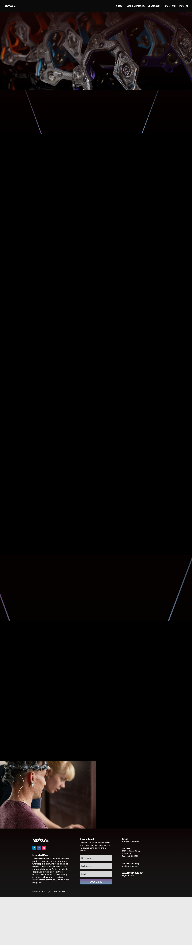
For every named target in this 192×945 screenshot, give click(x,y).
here (136, 866)
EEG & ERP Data (136, 6)
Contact (170, 6)
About (120, 6)
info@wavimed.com (131, 841)
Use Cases (154, 6)
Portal (183, 6)
